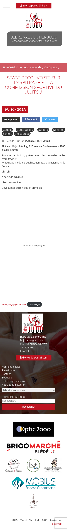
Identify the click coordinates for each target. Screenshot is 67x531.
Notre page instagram (14, 384)
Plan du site (8, 370)
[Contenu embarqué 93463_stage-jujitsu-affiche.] (33, 245)
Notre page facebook (13, 381)
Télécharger (34, 304)
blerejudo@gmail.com (35, 357)
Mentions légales (11, 366)
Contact (6, 374)
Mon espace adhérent (33, 5)
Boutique (7, 377)
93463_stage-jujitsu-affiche (14, 304)
